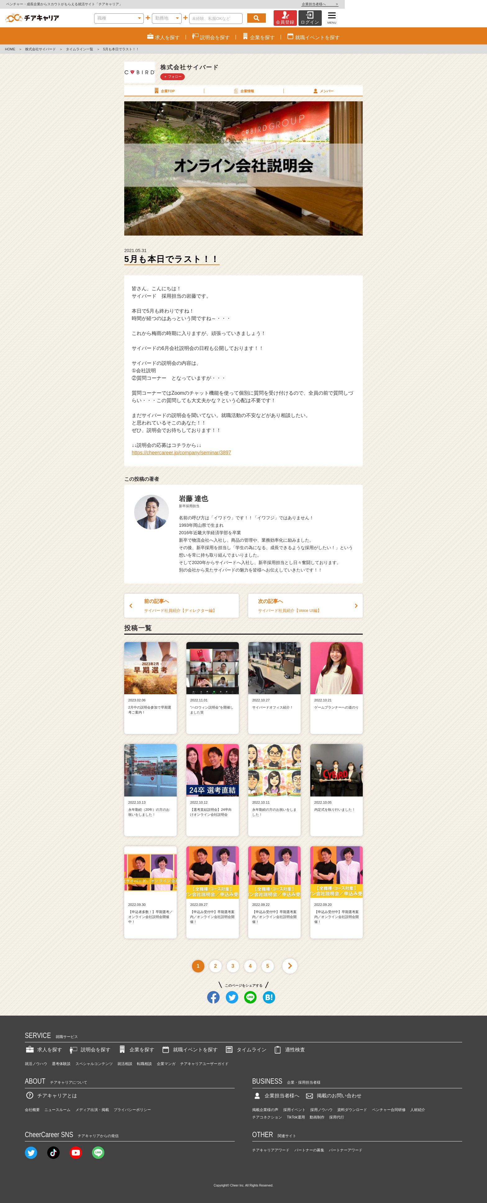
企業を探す (135, 1049)
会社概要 (32, 1110)
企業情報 (243, 90)
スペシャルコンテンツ (94, 1064)
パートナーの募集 (309, 1150)
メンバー (323, 90)
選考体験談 (61, 1064)
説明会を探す (89, 1049)
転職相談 (144, 1064)
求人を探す (43, 1049)
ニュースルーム (57, 1110)
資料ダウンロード (352, 1110)
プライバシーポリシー (132, 1110)
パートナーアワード (345, 1150)
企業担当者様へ (462, 4)
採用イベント (294, 1110)
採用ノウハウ (321, 1110)
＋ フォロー (173, 76)
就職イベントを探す (189, 1049)
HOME (10, 49)
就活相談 (124, 1064)
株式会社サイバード (40, 49)
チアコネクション (267, 1117)
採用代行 (336, 1117)
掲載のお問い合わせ (333, 1095)
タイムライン (245, 1049)
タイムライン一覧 (79, 49)
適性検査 (289, 1049)
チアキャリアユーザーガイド (204, 1064)
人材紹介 (417, 1110)
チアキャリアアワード (270, 1150)
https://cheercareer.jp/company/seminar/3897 (181, 452)
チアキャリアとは (51, 1095)
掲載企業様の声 (265, 1110)
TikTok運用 (296, 1117)
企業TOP (164, 90)
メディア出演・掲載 (92, 1110)
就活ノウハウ (36, 1064)
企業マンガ (166, 1064)
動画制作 (317, 1117)
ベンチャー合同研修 (389, 1110)
